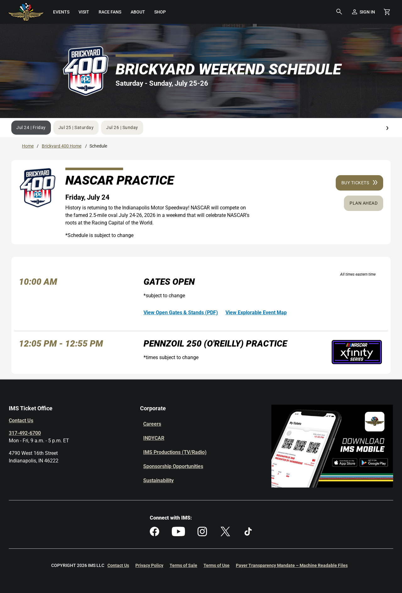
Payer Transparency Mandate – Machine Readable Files (292, 565)
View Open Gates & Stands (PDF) (181, 312)
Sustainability (158, 480)
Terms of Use (217, 565)
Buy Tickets (359, 182)
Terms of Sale (183, 565)
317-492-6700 (25, 433)
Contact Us (21, 420)
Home (28, 145)
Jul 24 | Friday (31, 127)
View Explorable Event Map (256, 312)
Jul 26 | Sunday (122, 127)
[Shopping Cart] (386, 12)
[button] (339, 12)
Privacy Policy (149, 565)
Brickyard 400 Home (61, 145)
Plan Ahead (364, 203)
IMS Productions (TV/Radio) (175, 452)
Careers (152, 424)
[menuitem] (61, 12)
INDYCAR (153, 438)
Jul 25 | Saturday (76, 127)
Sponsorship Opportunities (173, 466)
